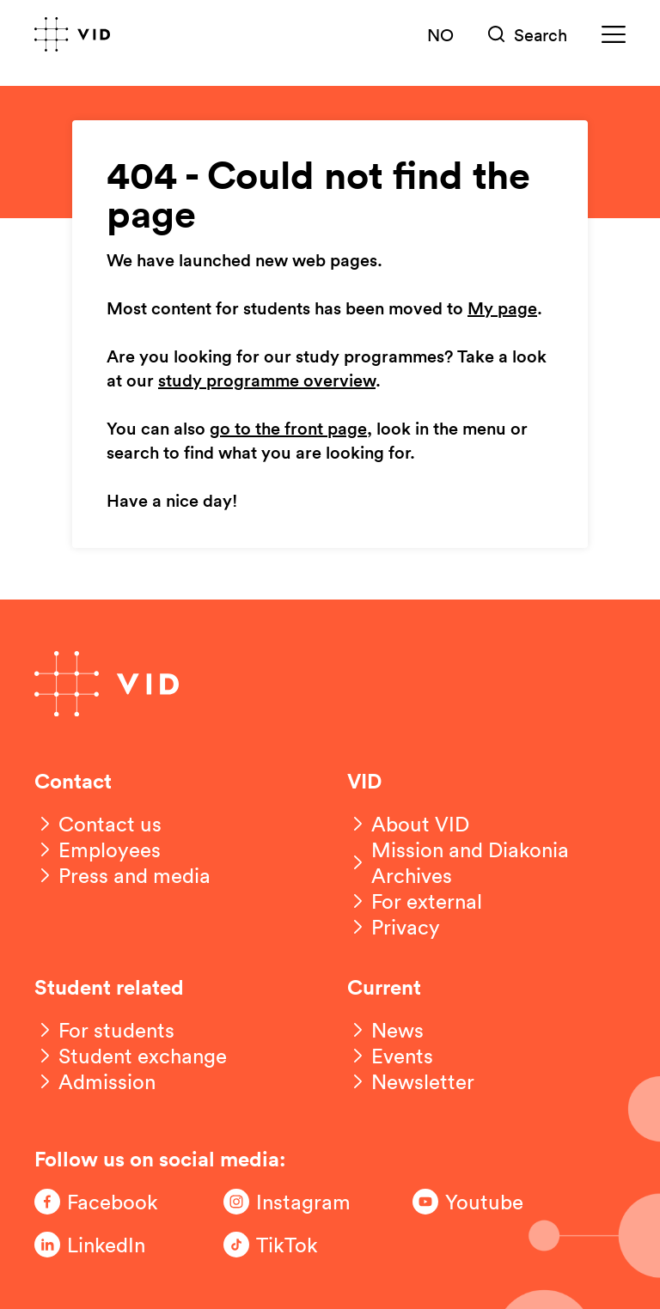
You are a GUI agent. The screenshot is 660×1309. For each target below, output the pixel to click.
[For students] (104, 1030)
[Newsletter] (410, 1081)
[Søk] (527, 35)
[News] (385, 1030)
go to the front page (288, 429)
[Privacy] (393, 927)
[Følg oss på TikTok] (292, 1244)
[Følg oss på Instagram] (292, 1202)
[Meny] (614, 35)
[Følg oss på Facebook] (103, 1202)
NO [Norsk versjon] (440, 34)
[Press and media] (122, 875)
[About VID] (408, 824)
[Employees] (97, 849)
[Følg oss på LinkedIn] (103, 1244)
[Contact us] (98, 824)
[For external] (414, 901)
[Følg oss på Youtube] (481, 1202)
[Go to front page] (72, 34)
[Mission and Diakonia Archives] (486, 862)
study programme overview (267, 381)
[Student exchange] (130, 1056)
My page (502, 309)
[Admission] (95, 1081)
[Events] (390, 1056)
